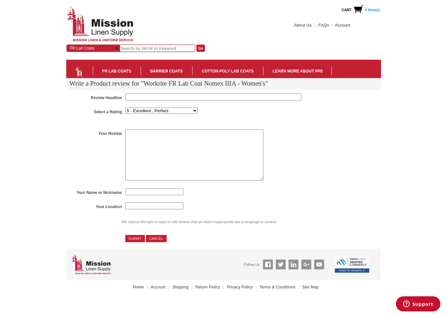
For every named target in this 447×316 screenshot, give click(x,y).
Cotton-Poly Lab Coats (228, 71)
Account (342, 25)
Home (138, 297)
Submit (135, 248)
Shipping (181, 297)
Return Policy (207, 297)
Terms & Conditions (277, 297)
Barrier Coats (166, 71)
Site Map (310, 297)
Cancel (156, 248)
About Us (303, 25)
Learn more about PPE (298, 71)
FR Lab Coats (82, 48)
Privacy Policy (240, 297)
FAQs (323, 25)
